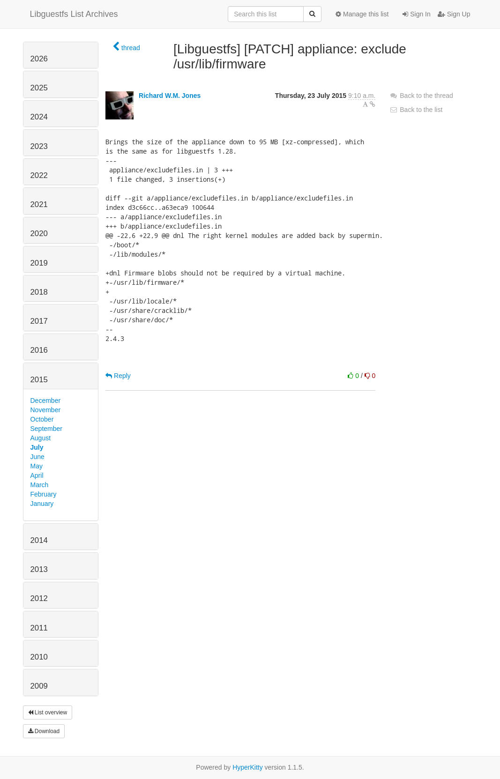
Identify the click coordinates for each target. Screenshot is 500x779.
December (45, 400)
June (37, 456)
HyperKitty (247, 767)
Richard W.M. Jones (170, 95)
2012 (39, 598)
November (45, 410)
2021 (39, 204)
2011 (39, 627)
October (42, 419)
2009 (39, 686)
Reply (118, 375)
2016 (39, 350)
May (36, 466)
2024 (39, 116)
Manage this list (362, 14)
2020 (39, 233)
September (46, 428)
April (37, 475)
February (43, 494)
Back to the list (415, 109)
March (39, 485)
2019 (39, 263)
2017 (39, 321)
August (40, 438)
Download (44, 731)
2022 (39, 175)
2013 (39, 569)
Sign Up (454, 14)
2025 (39, 87)
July (37, 447)
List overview (47, 712)
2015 (39, 379)
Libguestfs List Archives (74, 14)
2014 (39, 540)
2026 (39, 58)
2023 (39, 146)
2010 (39, 657)
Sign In (416, 14)
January (42, 503)
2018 (39, 292)
